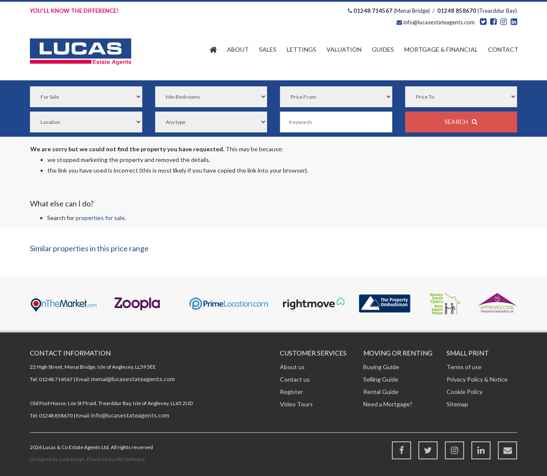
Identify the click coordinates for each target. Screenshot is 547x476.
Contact (503, 49)
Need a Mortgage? (387, 404)
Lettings (301, 49)
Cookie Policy (464, 391)
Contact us (295, 379)
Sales (267, 49)
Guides (383, 49)
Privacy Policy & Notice (477, 379)
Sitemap (457, 404)
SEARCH (460, 121)
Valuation (344, 49)
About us (292, 366)
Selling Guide (380, 379)
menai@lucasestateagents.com (133, 378)
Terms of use (464, 366)
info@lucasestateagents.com (438, 22)
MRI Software (130, 459)
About (238, 49)
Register (291, 391)
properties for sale (100, 217)
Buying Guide (381, 366)
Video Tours (296, 404)
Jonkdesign (72, 459)
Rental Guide (380, 391)
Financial (441, 49)
